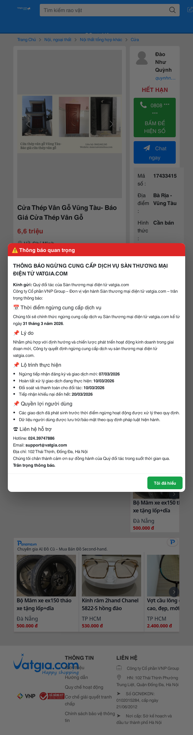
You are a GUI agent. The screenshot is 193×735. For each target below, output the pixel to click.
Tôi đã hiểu (165, 483)
